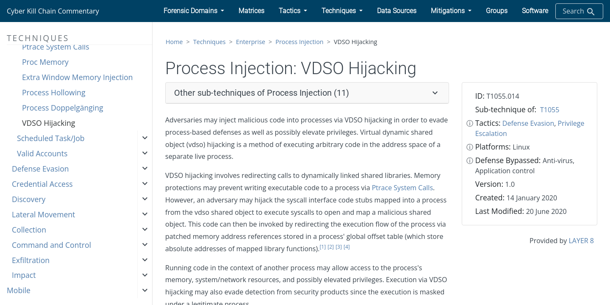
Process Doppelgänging (62, 108)
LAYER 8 (581, 240)
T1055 (549, 109)
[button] (193, 11)
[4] (347, 246)
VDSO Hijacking (48, 123)
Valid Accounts (42, 153)
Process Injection (299, 42)
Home (174, 42)
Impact (24, 275)
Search (579, 11)
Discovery (28, 199)
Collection (29, 230)
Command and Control (51, 245)
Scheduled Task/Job (51, 138)
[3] (339, 246)
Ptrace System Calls (55, 47)
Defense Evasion (40, 169)
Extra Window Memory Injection (77, 77)
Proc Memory (45, 62)
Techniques (209, 42)
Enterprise (250, 42)
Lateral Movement (43, 214)
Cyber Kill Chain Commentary (53, 11)
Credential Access (42, 184)
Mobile (18, 290)
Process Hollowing (53, 92)
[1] (322, 246)
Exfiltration (31, 260)
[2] (330, 246)
